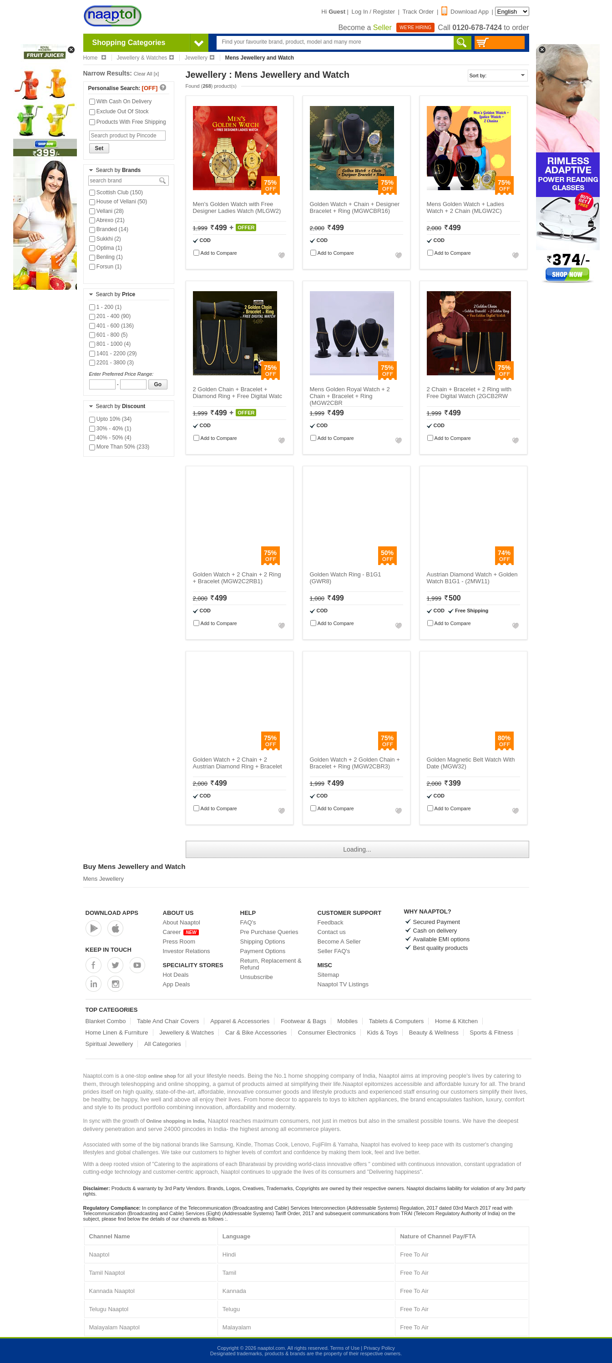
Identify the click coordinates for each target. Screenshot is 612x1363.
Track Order (418, 11)
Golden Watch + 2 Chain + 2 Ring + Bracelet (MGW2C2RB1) (237, 578)
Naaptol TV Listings (343, 984)
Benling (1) (106, 257)
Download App (465, 11)
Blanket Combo (106, 1021)
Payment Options (263, 951)
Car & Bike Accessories (256, 1032)
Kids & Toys (382, 1032)
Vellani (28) (106, 211)
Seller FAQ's (334, 951)
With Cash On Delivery (120, 101)
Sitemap (328, 974)
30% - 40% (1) (110, 428)
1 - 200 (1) (105, 307)
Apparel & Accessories (239, 1021)
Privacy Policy (379, 1348)
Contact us (332, 932)
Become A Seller (339, 941)
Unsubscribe (256, 977)
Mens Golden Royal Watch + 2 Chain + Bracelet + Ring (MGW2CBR (350, 396)
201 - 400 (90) (110, 316)
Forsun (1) (105, 266)
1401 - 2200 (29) (113, 353)
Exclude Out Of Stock (119, 111)
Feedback (331, 922)
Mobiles (347, 1021)
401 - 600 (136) (111, 326)
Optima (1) (105, 248)
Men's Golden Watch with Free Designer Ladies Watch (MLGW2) (237, 207)
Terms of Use (344, 1348)
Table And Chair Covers (168, 1021)
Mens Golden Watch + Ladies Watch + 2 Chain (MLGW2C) (465, 207)
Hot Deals (176, 974)
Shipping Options (262, 941)
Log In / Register (373, 11)
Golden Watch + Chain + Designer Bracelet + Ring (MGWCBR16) (355, 207)
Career (181, 932)
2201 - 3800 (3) (111, 362)
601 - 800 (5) (108, 335)
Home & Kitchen (456, 1021)
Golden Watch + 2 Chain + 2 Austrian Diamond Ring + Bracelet (237, 763)
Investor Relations (186, 951)
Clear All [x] (146, 73)
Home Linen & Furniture (117, 1032)
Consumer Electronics (327, 1032)
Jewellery (199, 58)
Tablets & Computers (396, 1021)
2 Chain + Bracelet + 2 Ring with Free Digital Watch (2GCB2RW (469, 392)
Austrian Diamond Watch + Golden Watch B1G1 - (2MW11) (472, 578)
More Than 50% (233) (119, 447)
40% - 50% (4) (110, 437)
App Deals (176, 984)
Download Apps (112, 912)
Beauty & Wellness (434, 1032)
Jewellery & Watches (145, 58)
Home (94, 58)
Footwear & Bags (303, 1021)
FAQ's (248, 922)
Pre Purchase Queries (269, 932)
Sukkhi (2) (105, 239)
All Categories (162, 1043)
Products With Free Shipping (127, 122)
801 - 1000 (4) (110, 344)
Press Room (179, 941)
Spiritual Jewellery (109, 1043)
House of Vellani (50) (118, 201)
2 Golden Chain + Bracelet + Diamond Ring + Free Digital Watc (237, 392)
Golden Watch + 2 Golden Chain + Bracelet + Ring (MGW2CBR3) (355, 763)
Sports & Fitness (491, 1032)
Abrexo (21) (107, 220)
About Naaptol (181, 922)
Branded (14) (108, 229)
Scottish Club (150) (116, 192)
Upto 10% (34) (110, 419)
